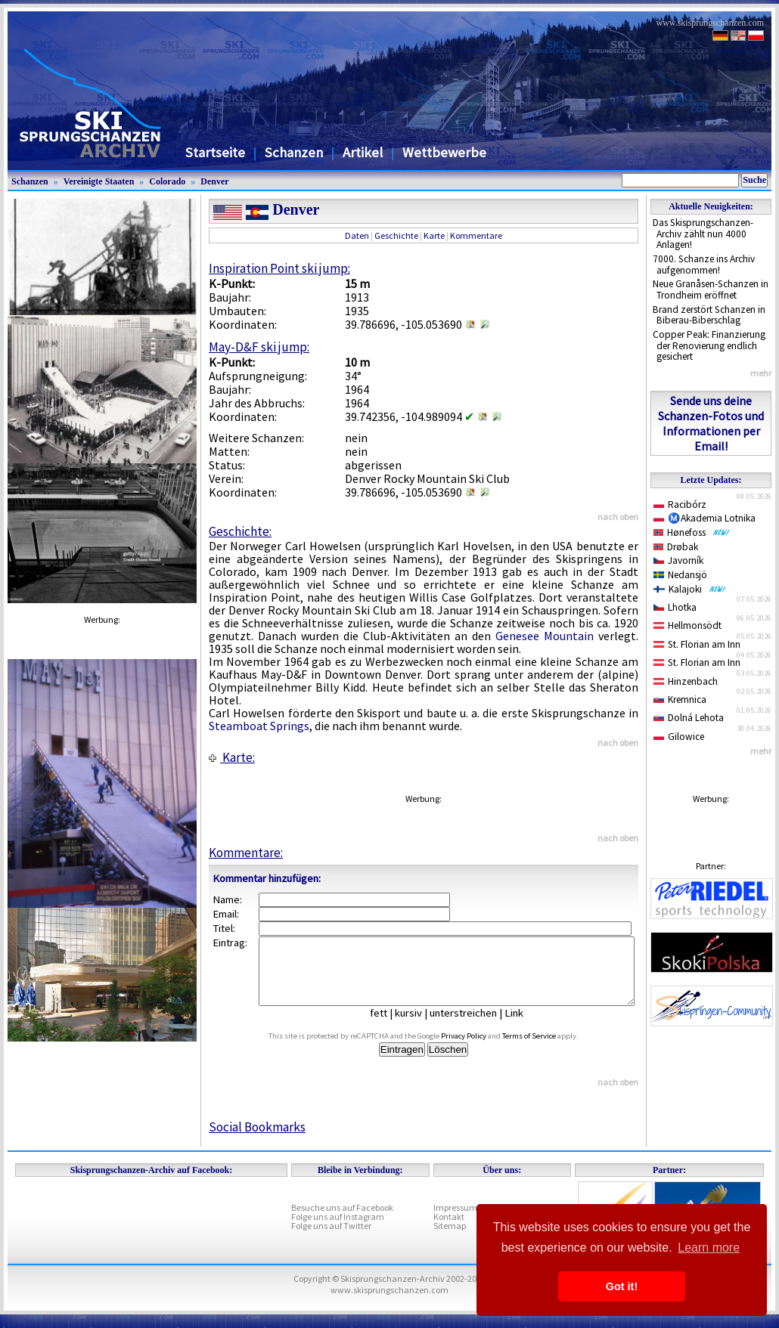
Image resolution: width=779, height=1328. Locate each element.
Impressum (455, 1221)
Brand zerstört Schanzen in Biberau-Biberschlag (709, 315)
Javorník (678, 560)
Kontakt (448, 1230)
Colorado (167, 181)
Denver (214, 181)
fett (390, 1026)
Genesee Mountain (544, 635)
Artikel (363, 152)
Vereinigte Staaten (99, 181)
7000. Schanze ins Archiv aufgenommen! (704, 264)
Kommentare (476, 235)
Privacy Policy (481, 1049)
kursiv (419, 1026)
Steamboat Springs (259, 725)
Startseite (215, 152)
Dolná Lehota (688, 717)
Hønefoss (691, 532)
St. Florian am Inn (696, 644)
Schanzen (294, 152)
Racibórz (679, 504)
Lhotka (675, 607)
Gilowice (678, 736)
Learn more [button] (709, 1247)
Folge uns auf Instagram (337, 1230)
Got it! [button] (622, 1286)
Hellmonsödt (687, 625)
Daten (357, 235)
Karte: (232, 757)
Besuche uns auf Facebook (342, 1221)
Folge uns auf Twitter (331, 1239)
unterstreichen (474, 1026)
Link (525, 1026)
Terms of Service (546, 1049)
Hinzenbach (685, 681)
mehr (760, 373)
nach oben (617, 516)
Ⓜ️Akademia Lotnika (704, 518)
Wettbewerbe (444, 152)
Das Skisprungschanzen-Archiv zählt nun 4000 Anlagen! (703, 233)
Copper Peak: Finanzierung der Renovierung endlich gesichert (709, 345)
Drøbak (675, 546)
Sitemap (449, 1239)
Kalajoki (689, 589)
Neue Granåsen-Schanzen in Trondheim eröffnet (710, 289)
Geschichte (396, 235)
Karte (434, 235)
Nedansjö (680, 574)
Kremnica (679, 699)
